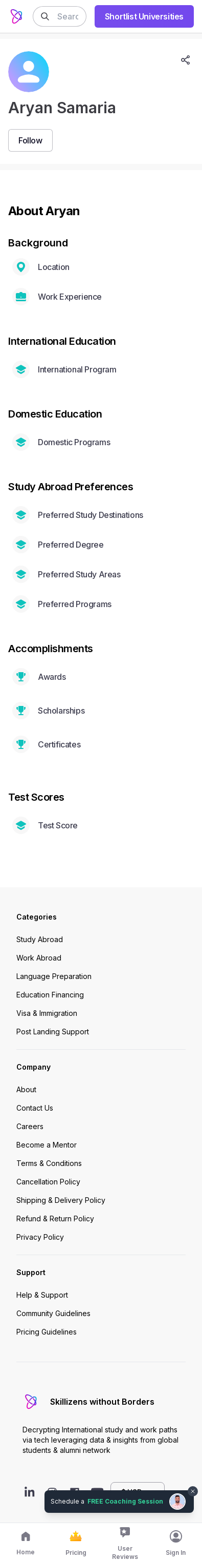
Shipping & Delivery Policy (60, 1200)
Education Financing (50, 994)
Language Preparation (54, 976)
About (26, 1089)
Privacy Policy (40, 1237)
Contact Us (34, 1107)
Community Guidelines (53, 1313)
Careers (29, 1126)
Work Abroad (38, 957)
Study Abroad (39, 939)
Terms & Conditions (49, 1163)
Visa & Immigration (46, 1013)
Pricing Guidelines (46, 1331)
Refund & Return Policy (55, 1218)
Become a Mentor (46, 1144)
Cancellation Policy (48, 1181)
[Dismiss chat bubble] (193, 1491)
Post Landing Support (52, 1031)
